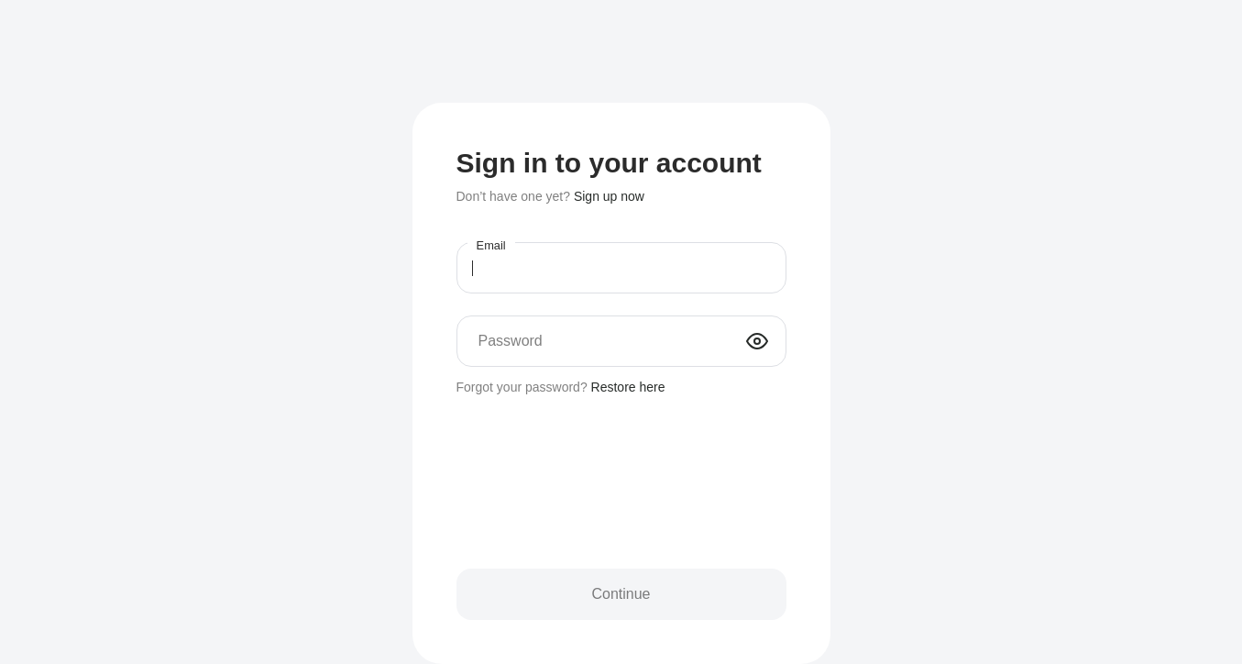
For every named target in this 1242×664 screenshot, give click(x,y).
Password (510, 341)
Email (490, 245)
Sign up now (609, 196)
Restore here (628, 387)
